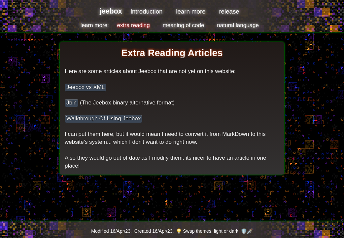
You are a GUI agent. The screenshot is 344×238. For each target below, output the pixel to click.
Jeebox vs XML (85, 87)
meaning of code (183, 25)
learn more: (95, 25)
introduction (147, 11)
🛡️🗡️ (247, 231)
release (229, 11)
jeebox (111, 11)
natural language (238, 25)
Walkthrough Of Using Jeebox (103, 118)
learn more (190, 11)
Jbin (71, 102)
